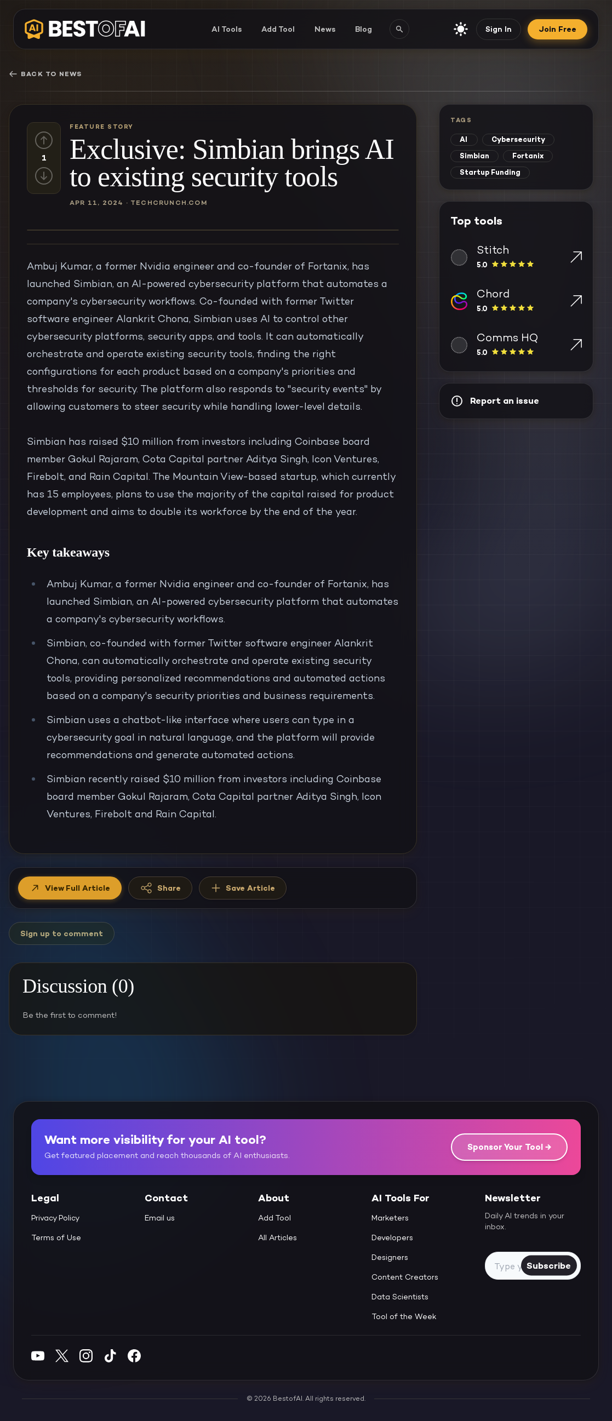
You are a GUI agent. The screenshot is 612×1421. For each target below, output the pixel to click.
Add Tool (278, 29)
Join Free (557, 29)
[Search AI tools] (399, 29)
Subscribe (549, 1265)
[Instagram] (86, 1355)
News (324, 29)
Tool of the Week (404, 1316)
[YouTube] (37, 1355)
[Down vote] (44, 176)
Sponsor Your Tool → (509, 1147)
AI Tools (226, 29)
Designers (389, 1257)
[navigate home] (85, 29)
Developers (392, 1237)
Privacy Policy (55, 1218)
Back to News (45, 74)
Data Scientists (399, 1297)
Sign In (498, 29)
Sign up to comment (61, 933)
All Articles (277, 1237)
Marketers (390, 1218)
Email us (160, 1218)
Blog (363, 29)
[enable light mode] (461, 29)
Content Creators (404, 1277)
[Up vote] (44, 140)
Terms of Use (56, 1237)
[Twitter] (61, 1355)
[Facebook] (134, 1355)
